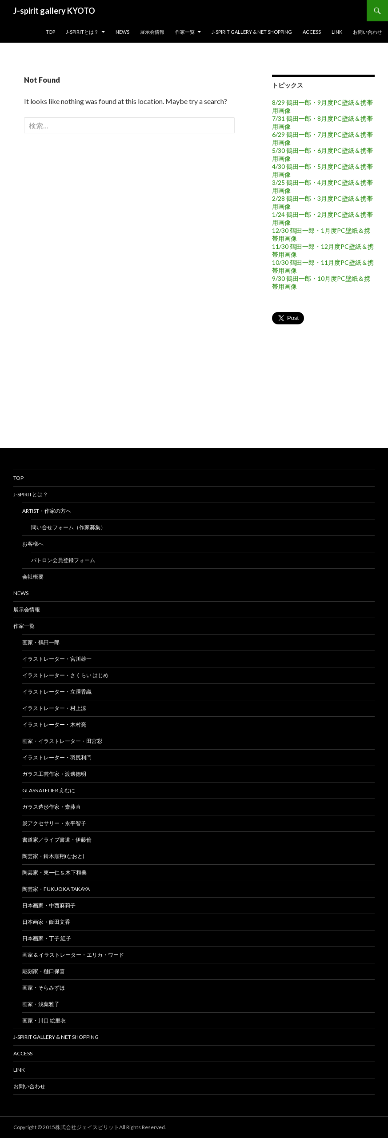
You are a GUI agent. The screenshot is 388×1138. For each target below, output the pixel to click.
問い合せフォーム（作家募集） (68, 527)
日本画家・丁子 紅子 (46, 938)
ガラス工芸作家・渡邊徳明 (54, 774)
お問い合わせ (367, 32)
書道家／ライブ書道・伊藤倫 (57, 839)
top (50, 32)
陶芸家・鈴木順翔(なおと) (53, 856)
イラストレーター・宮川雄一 (57, 658)
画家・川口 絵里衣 (44, 1020)
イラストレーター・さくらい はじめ (65, 675)
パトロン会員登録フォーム (63, 560)
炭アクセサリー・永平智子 (54, 823)
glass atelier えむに (48, 790)
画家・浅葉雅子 (41, 1004)
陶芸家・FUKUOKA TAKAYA (56, 889)
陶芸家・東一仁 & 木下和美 (54, 872)
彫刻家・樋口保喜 (43, 971)
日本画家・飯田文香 (46, 921)
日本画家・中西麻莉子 (49, 905)
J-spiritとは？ (82, 32)
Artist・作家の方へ (46, 510)
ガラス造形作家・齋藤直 (51, 806)
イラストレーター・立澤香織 (57, 691)
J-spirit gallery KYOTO (54, 11)
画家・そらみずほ (43, 987)
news (122, 32)
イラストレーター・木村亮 (54, 724)
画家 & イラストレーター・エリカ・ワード (73, 954)
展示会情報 (152, 32)
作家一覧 (185, 32)
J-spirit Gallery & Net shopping (252, 32)
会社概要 (33, 576)
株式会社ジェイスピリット (87, 1127)
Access (312, 32)
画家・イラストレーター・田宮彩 (62, 741)
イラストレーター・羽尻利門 (57, 757)
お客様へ (33, 543)
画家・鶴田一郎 (41, 642)
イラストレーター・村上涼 (54, 708)
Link (337, 32)
